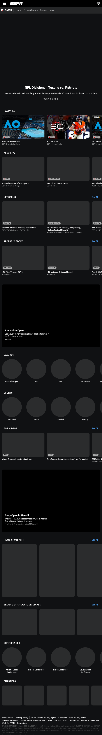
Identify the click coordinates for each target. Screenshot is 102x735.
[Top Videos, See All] (96, 428)
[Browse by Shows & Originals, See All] (96, 604)
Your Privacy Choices (57, 720)
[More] (57, 10)
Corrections (22, 723)
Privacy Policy (22, 717)
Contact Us (74, 720)
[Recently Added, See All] (96, 241)
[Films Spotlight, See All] (96, 540)
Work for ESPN (8, 723)
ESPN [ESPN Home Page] (16, 3)
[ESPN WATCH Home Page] (7, 10)
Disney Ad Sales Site (90, 720)
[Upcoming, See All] (96, 197)
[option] (23, 130)
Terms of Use (7, 717)
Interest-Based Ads (10, 720)
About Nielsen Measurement (33, 720)
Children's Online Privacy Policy (72, 717)
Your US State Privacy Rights (43, 717)
